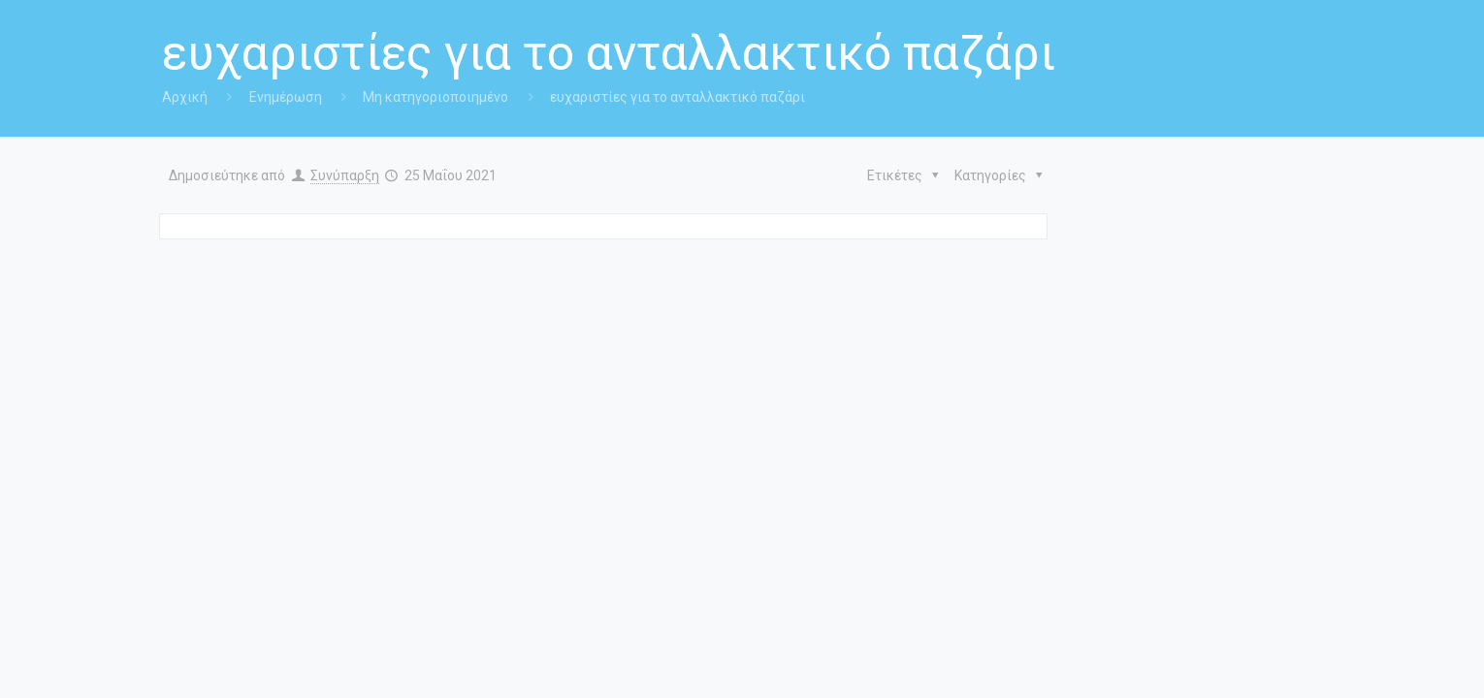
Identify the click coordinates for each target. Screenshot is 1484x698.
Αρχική (185, 97)
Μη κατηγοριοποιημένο (435, 97)
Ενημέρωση (285, 97)
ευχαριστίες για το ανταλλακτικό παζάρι (677, 97)
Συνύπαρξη (344, 175)
